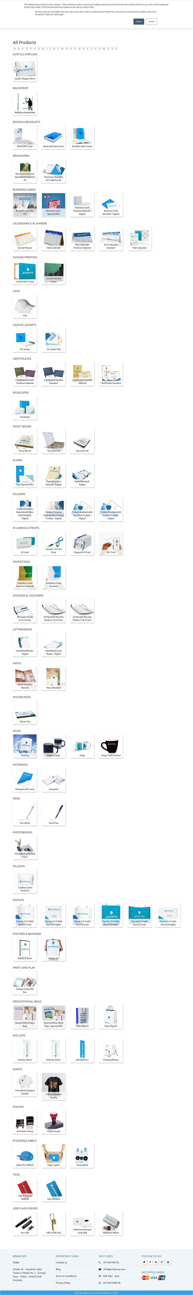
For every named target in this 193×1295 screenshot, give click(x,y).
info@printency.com (113, 1269)
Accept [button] (139, 22)
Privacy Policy (63, 1282)
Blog (58, 1269)
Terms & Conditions (66, 1275)
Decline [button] (152, 22)
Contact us (61, 1262)
